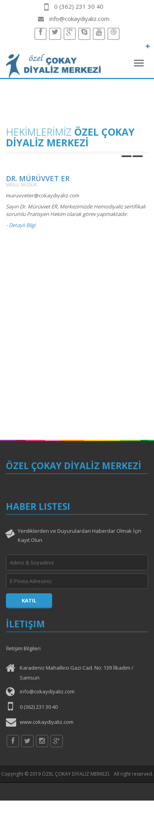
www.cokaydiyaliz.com (46, 721)
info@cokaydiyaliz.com (79, 19)
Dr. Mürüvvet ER (37, 178)
